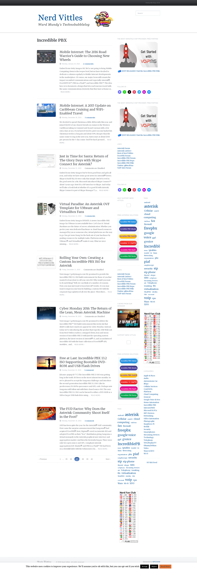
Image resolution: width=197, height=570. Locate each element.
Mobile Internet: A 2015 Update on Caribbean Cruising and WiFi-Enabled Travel (85, 109)
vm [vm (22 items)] (133, 476)
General (147, 397)
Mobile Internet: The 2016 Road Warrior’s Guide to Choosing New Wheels (85, 56)
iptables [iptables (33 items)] (126, 448)
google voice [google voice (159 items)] (127, 435)
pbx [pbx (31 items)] (130, 454)
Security (147, 429)
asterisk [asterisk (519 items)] (132, 414)
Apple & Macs (149, 376)
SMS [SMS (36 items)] (132, 465)
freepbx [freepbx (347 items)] (124, 430)
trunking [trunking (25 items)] (135, 470)
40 (92, 459)
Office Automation (151, 419)
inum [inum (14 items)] (119, 448)
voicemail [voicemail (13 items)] (121, 480)
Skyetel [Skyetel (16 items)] (120, 465)
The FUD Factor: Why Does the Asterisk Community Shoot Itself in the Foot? (84, 413)
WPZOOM (156, 562)
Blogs (146, 384)
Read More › (66, 92)
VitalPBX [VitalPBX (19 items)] (121, 476)
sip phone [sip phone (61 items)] (128, 461)
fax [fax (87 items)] (120, 425)
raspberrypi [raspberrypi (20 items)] (122, 458)
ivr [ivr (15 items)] (138, 448)
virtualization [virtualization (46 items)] (128, 473)
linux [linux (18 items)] (119, 451)
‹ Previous (43, 459)
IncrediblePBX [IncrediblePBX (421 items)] (130, 444)
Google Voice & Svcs (152, 400)
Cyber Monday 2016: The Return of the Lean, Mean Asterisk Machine (85, 310)
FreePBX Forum (124, 156)
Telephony (148, 440)
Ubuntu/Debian (150, 446)
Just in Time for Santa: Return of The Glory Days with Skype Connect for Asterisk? (84, 160)
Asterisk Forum (123, 148)
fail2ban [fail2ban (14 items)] (134, 422)
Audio (146, 378)
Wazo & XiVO (149, 451)
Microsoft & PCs (150, 410)
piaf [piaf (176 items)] (136, 454)
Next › (108, 459)
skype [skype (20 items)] (126, 465)
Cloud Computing (151, 394)
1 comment (89, 370)
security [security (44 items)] (132, 457)
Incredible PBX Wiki (125, 163)
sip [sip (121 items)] (120, 461)
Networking (148, 416)
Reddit (146, 427)
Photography (149, 421)
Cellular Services (150, 386)
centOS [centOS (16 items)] (130, 419)
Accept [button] (144, 566)
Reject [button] (154, 566)
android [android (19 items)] (121, 415)
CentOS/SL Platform (148, 390)
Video (146, 448)
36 (71, 459)
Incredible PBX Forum (126, 158)
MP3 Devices (149, 413)
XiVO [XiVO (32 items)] (132, 483)
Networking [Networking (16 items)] (127, 451)
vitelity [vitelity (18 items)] (128, 476)
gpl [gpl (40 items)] (119, 439)
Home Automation (151, 402)
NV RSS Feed (152, 462)
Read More (165, 566)
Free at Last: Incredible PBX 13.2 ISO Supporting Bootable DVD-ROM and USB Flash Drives (83, 362)
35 (66, 459)
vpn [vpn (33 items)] (135, 480)
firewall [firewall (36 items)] (127, 426)
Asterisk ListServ (124, 151)
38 (83, 459)
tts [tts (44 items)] (119, 473)
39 (87, 459)
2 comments (88, 64)
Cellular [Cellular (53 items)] (122, 419)
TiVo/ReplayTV (150, 443)
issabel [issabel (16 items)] (133, 448)
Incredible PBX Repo (125, 161)
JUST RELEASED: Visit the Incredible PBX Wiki (139, 71)
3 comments (90, 118)
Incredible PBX (150, 405)
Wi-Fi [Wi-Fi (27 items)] (126, 483)
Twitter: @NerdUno (125, 165)
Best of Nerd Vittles (125, 153)
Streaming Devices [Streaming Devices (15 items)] (133, 468)
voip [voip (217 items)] (128, 480)
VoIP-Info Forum (124, 168)
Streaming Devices (151, 435)
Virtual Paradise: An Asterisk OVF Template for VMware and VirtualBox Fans (85, 208)
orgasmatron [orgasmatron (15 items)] (122, 454)
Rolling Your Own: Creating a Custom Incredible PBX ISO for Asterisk (82, 261)
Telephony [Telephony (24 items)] (125, 470)
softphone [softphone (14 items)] (121, 468)
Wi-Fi (146, 454)
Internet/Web (149, 408)
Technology (149, 437)
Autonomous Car (151, 381)
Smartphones (149, 432)
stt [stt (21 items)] (119, 470)
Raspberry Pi (149, 424)
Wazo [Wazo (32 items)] (120, 483)
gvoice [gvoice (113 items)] (126, 439)
